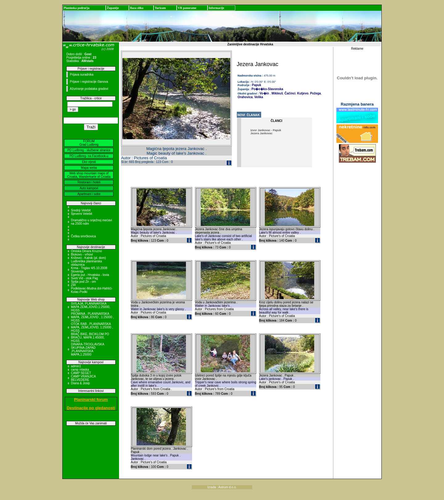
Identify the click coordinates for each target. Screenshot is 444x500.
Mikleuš (277, 93)
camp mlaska (80, 369)
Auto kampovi (89, 188)
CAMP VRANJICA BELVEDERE (83, 378)
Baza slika (136, 8)
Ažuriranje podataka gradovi (89, 88)
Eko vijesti (89, 162)
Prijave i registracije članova (89, 81)
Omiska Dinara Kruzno (86, 251)
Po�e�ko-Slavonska (267, 89)
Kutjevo (302, 93)
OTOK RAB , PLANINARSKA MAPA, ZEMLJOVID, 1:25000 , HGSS (92, 327)
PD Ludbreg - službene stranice (88, 150)
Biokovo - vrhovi (82, 254)
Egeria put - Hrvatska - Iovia (90, 275)
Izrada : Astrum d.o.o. (221, 487)
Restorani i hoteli (88, 182)
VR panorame (187, 8)
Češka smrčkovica (83, 236)
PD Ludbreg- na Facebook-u (88, 156)
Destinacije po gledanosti (91, 408)
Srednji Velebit (81, 210)
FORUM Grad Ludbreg (89, 143)
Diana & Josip (80, 383)
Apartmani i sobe (89, 194)
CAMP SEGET (81, 373)
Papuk (256, 85)
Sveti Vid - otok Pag (84, 278)
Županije (113, 8)
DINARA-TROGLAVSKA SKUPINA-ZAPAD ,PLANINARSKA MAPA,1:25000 (87, 349)
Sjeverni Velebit (81, 213)
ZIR (73, 285)
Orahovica (245, 97)
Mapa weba (89, 167)
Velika (258, 97)
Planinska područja (76, 8)
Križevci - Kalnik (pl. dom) (88, 258)
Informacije (216, 8)
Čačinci (289, 93)
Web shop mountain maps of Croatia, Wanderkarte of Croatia (89, 175)
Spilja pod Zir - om (83, 281)
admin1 (76, 366)
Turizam (160, 8)
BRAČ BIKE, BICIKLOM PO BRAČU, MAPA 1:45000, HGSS (90, 337)
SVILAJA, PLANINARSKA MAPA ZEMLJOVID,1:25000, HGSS (90, 307)
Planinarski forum (91, 399)
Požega (315, 93)
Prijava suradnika (81, 74)
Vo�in (264, 93)
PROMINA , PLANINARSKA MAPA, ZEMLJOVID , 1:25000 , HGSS (92, 317)
